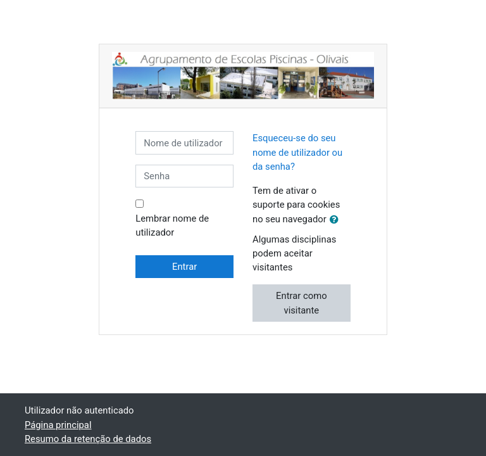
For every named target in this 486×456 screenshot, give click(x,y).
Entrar (184, 266)
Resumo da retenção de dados (88, 439)
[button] (336, 219)
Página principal (58, 425)
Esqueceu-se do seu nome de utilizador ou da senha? (297, 152)
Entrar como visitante (301, 302)
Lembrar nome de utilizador (172, 225)
